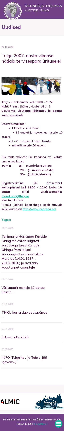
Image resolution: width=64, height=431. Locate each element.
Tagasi (6, 219)
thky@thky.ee (41, 423)
